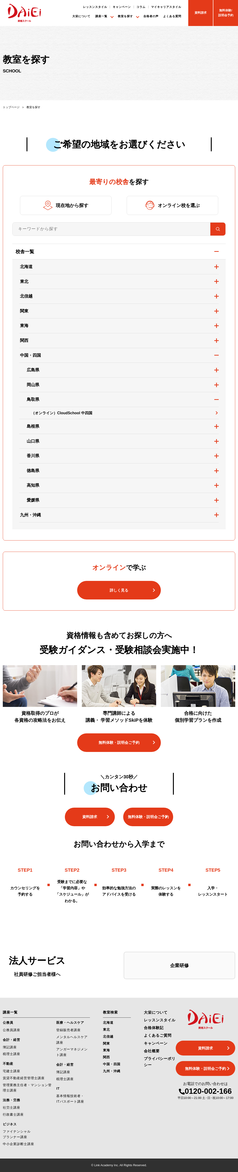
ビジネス (10, 1124)
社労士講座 (11, 1107)
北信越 (26, 296)
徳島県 (33, 470)
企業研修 (179, 965)
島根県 (33, 426)
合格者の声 (151, 16)
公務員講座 (11, 1030)
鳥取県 (33, 399)
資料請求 (89, 817)
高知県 (33, 485)
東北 (24, 281)
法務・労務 (11, 1100)
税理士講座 (11, 1054)
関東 (24, 311)
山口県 (33, 441)
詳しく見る (119, 590)
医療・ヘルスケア (70, 1022)
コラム (140, 6)
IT (58, 1088)
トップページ (11, 107)
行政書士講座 (13, 1114)
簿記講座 (10, 1047)
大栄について (81, 16)
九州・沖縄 (30, 515)
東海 (24, 325)
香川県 (33, 455)
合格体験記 (154, 1028)
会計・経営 (11, 1040)
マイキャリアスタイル (166, 6)
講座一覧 (101, 16)
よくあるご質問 (158, 1035)
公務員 (8, 1022)
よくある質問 (172, 16)
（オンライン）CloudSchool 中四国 (61, 413)
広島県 (33, 370)
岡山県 (33, 384)
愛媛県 (33, 500)
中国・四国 (30, 355)
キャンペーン (122, 6)
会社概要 (152, 1051)
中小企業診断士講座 (18, 1144)
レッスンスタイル (95, 6)
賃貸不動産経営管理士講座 (24, 1078)
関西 (24, 340)
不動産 (8, 1063)
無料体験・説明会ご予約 (119, 743)
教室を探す (125, 16)
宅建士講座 (11, 1071)
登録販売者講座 (68, 1030)
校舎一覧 (25, 251)
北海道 (26, 266)
